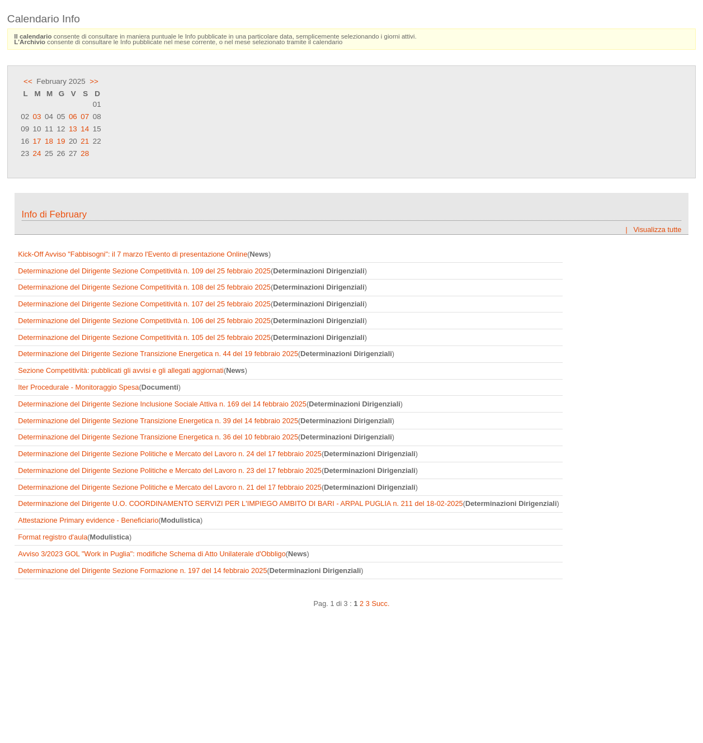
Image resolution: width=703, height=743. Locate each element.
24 (37, 153)
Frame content (351, 457)
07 (85, 116)
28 (85, 153)
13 (73, 129)
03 (37, 116)
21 (85, 141)
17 (37, 141)
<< (27, 81)
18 (49, 141)
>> (93, 81)
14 (85, 129)
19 (60, 141)
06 (73, 116)
